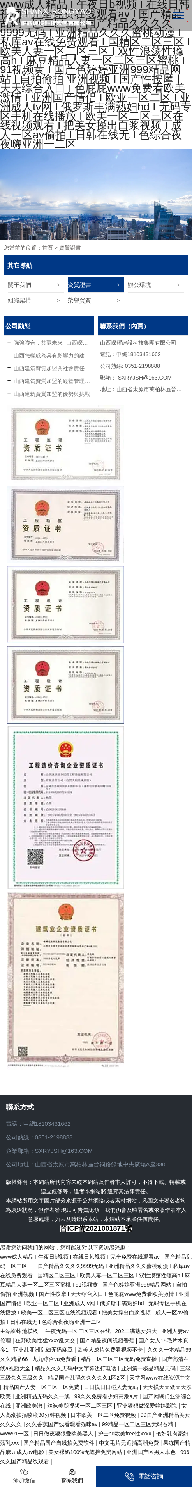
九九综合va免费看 (55, 1359)
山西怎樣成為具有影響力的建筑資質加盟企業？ (53, 355)
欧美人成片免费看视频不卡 (111, 1350)
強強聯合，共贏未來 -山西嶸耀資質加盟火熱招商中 (53, 343)
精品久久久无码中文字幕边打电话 (76, 1368)
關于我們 (19, 284)
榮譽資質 (79, 300)
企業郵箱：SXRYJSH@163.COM (49, 1150)
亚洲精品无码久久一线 (43, 1396)
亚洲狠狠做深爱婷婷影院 (147, 1405)
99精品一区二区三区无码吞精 (138, 1424)
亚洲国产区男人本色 (152, 1452)
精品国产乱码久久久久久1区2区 (87, 1378)
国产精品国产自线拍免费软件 (59, 1443)
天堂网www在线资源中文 (159, 1378)
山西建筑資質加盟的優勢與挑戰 (52, 394)
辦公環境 (139, 284)
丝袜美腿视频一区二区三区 (80, 1405)
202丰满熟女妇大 (136, 1331)
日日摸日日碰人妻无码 (112, 1387)
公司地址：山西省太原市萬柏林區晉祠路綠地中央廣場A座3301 (87, 1164)
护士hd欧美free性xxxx (125, 1433)
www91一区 (15, 1433)
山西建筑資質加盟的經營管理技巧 (53, 381)
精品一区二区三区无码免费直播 (120, 1359)
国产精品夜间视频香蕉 (108, 1340)
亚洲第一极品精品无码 (149, 1368)
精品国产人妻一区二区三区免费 (42, 1387)
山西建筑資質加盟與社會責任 (49, 368)
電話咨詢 (144, 1477)
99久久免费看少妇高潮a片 (106, 1396)
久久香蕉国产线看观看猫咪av (62, 1424)
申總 (29, 1123)
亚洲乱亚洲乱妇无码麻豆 (43, 1350)
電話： (14, 1123)
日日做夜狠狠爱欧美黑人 (64, 1433)
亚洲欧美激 (29, 1405)
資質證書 (79, 284)
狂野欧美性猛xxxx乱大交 (46, 1340)
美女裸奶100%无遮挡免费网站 (86, 1452)
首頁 (47, 248)
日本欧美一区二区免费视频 (103, 1415)
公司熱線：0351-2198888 (39, 1137)
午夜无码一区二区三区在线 (78, 1331)
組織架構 (19, 300)
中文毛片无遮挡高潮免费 (129, 1443)
